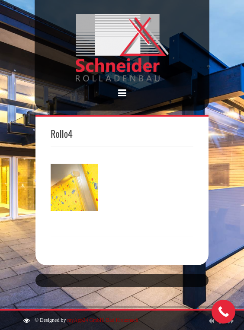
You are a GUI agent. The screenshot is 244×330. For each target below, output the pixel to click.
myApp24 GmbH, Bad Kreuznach (102, 320)
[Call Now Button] (223, 312)
